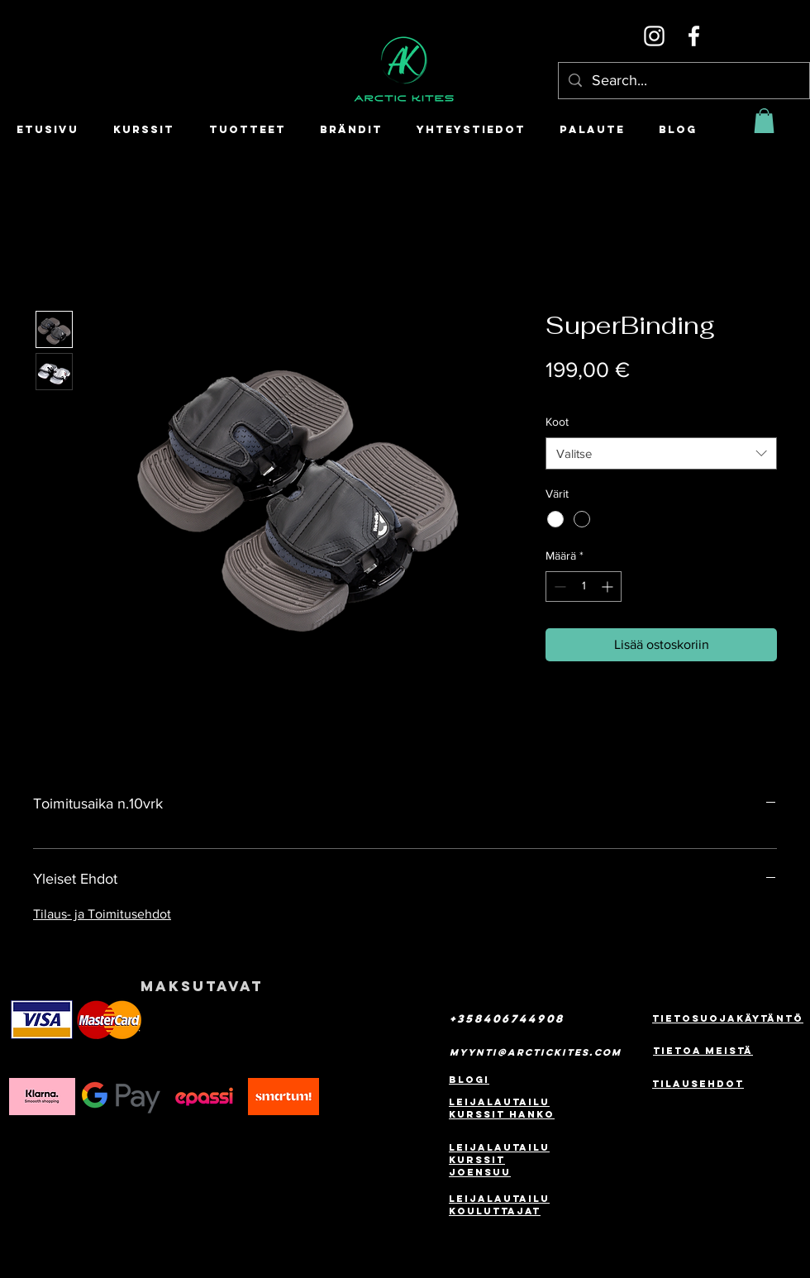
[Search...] (683, 80)
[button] (764, 120)
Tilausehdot (698, 1084)
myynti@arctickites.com (536, 1052)
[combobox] (661, 453)
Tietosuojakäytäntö (727, 1018)
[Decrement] (558, 586)
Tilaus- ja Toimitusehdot (102, 914)
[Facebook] (694, 36)
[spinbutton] (583, 586)
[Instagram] (654, 36)
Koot (557, 421)
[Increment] (608, 586)
